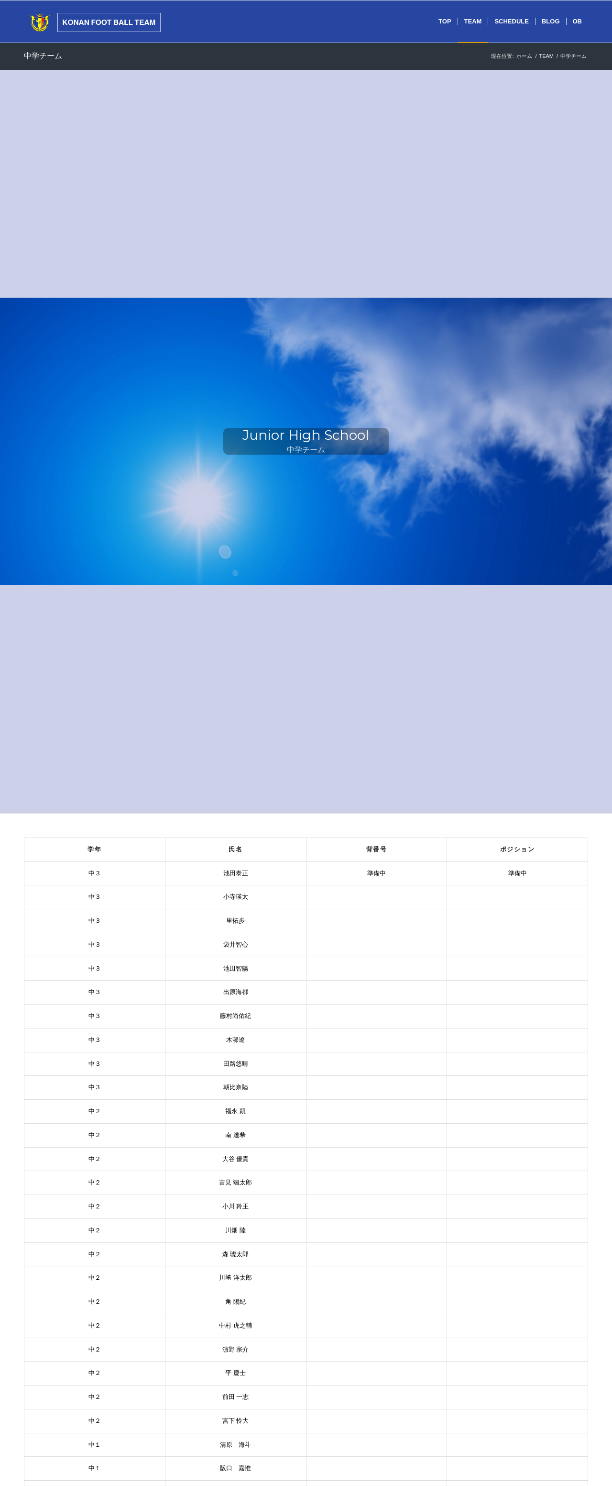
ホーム (524, 56)
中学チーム (43, 55)
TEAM (546, 56)
